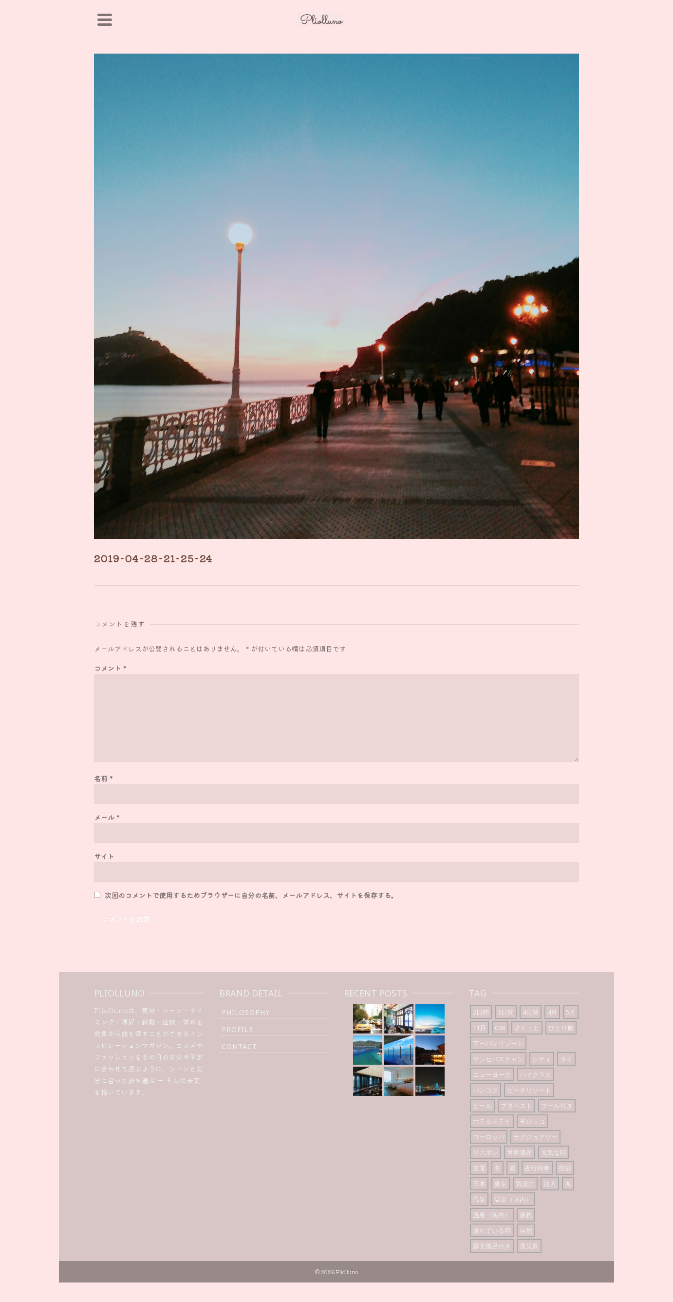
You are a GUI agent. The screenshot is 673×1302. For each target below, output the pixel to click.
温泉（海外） (492, 1214)
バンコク (485, 1090)
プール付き (557, 1105)
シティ (541, 1058)
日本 (479, 1183)
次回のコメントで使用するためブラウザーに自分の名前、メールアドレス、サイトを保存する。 (251, 895)
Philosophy (246, 1012)
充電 (479, 1168)
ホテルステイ (492, 1121)
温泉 (479, 1199)
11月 (479, 1027)
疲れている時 (492, 1230)
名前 (103, 778)
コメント (110, 668)
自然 (526, 1230)
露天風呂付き (492, 1246)
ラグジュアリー (535, 1136)
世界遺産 (519, 1152)
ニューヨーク (492, 1074)
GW (500, 1027)
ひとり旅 (561, 1027)
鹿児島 (529, 1246)
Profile (237, 1029)
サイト (104, 856)
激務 (526, 1214)
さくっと (527, 1027)
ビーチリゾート (529, 1090)
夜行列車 (537, 1168)
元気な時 (553, 1152)
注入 (549, 1183)
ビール (482, 1105)
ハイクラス (535, 1074)
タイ (566, 1058)
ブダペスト (516, 1105)
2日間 (481, 1012)
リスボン (485, 1152)
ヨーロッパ (489, 1136)
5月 (571, 1012)
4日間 (531, 1012)
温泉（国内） (513, 1199)
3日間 (506, 1012)
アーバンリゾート (498, 1043)
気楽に (525, 1183)
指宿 (565, 1168)
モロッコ (532, 1121)
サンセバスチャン (498, 1058)
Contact (239, 1046)
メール (106, 817)
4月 (552, 1012)
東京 (500, 1183)
